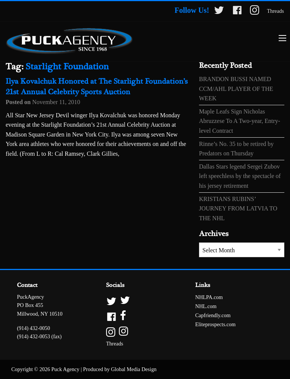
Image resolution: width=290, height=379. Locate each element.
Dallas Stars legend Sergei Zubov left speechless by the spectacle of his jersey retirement (240, 176)
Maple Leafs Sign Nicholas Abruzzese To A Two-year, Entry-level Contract (239, 121)
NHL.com (205, 306)
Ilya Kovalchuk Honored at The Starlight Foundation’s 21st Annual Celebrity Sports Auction (97, 87)
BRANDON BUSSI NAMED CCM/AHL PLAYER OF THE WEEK (236, 88)
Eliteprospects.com (215, 324)
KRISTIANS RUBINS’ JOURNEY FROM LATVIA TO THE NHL (238, 208)
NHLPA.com (209, 297)
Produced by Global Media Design (119, 369)
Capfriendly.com (213, 315)
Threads (275, 11)
